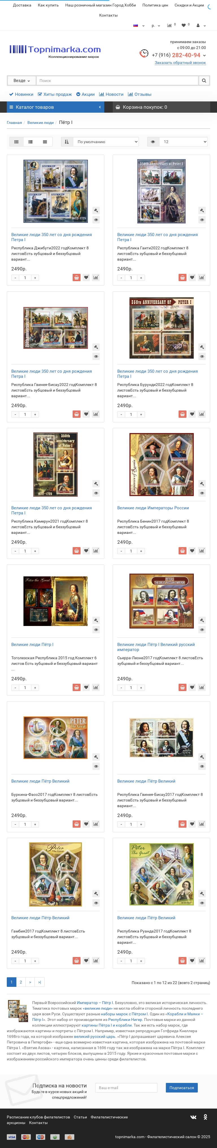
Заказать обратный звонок (180, 62)
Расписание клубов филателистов (38, 1117)
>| (39, 982)
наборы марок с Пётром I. (125, 1014)
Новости (111, 94)
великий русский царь (94, 1036)
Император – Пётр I (95, 1002)
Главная (14, 122)
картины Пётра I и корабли (107, 1025)
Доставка (22, 5)
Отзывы (139, 94)
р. (157, 25)
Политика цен (155, 5)
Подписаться (182, 1087)
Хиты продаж (55, 94)
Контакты (108, 15)
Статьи (80, 1117)
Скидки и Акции (189, 5)
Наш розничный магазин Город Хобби (100, 5)
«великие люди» (98, 1008)
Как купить (48, 5)
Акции (85, 94)
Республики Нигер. (125, 1019)
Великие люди (40, 122)
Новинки (21, 94)
